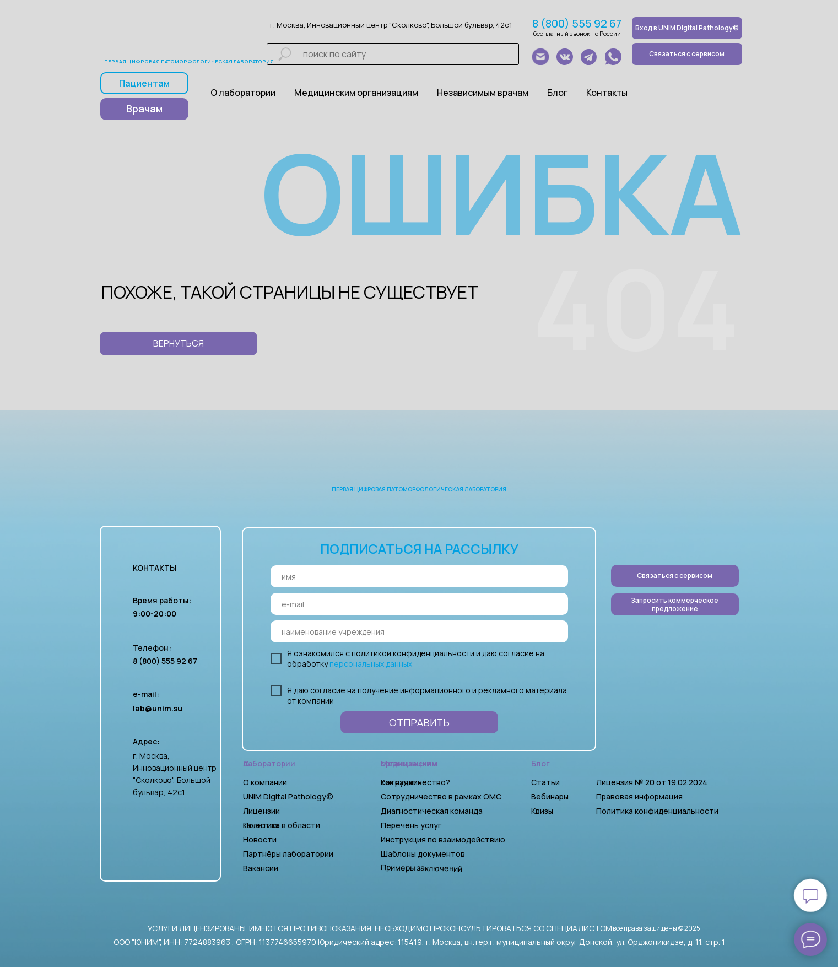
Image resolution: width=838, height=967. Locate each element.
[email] (419, 604)
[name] (419, 576)
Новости (260, 839)
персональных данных (370, 663)
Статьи (545, 782)
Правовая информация (639, 796)
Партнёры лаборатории (288, 854)
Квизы (542, 811)
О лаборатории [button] (242, 93)
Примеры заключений (421, 868)
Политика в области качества (281, 825)
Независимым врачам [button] (482, 93)
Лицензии (261, 811)
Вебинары (550, 796)
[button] (675, 604)
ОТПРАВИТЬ (419, 722)
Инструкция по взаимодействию (443, 839)
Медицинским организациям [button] (356, 93)
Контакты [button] (607, 93)
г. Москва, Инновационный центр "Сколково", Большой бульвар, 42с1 (391, 25)
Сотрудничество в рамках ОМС (441, 796)
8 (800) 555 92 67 (576, 23)
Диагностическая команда (432, 811)
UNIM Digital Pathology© (288, 796)
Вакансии (260, 868)
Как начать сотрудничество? (415, 782)
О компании (265, 782)
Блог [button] (557, 93)
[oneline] (419, 631)
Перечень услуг (411, 825)
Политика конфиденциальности (657, 811)
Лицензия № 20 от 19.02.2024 (651, 782)
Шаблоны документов (424, 854)
